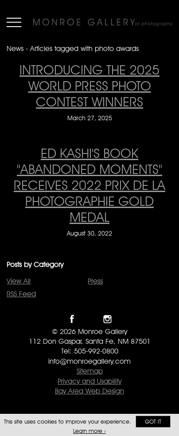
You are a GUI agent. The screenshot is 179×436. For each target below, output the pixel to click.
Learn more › (89, 431)
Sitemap (90, 371)
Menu (14, 22)
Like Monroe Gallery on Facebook (72, 319)
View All (19, 281)
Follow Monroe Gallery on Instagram (107, 319)
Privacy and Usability (89, 381)
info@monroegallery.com (89, 361)
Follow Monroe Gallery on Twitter (89, 319)
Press (95, 281)
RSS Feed (21, 294)
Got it (153, 421)
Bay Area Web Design (89, 391)
